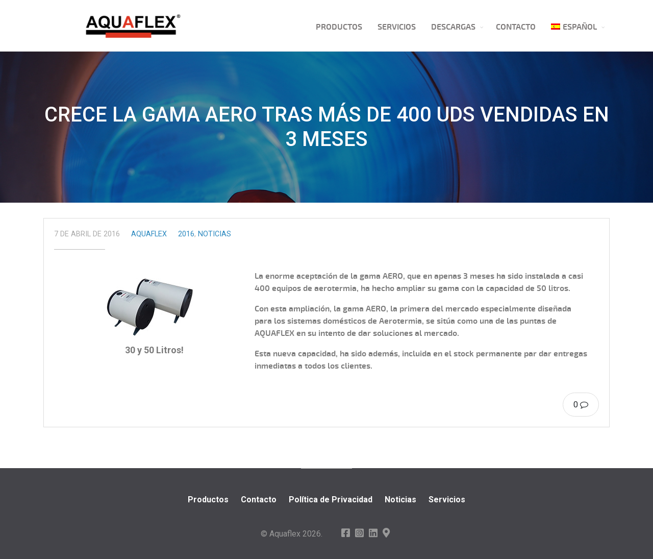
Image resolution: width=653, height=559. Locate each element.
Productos (339, 27)
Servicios (397, 27)
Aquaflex (149, 234)
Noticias (214, 234)
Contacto (516, 27)
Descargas (453, 27)
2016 (186, 234)
